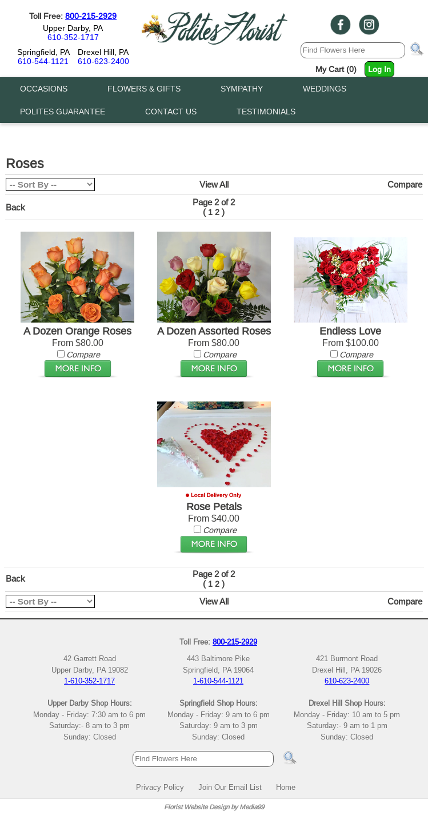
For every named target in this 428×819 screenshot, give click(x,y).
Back (15, 207)
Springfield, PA (43, 52)
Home (285, 787)
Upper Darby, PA (73, 28)
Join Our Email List (230, 787)
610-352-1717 (73, 37)
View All (214, 184)
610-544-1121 (43, 61)
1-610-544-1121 (218, 680)
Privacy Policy (160, 787)
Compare (404, 184)
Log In (379, 69)
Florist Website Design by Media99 (214, 806)
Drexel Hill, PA (103, 52)
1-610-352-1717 (89, 680)
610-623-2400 (103, 61)
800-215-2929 (91, 16)
